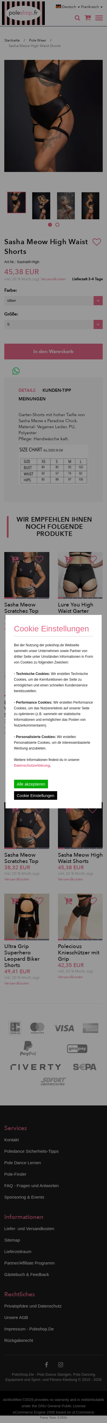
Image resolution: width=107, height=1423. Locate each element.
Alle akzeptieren (31, 784)
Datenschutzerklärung (32, 765)
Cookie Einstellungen (35, 795)
